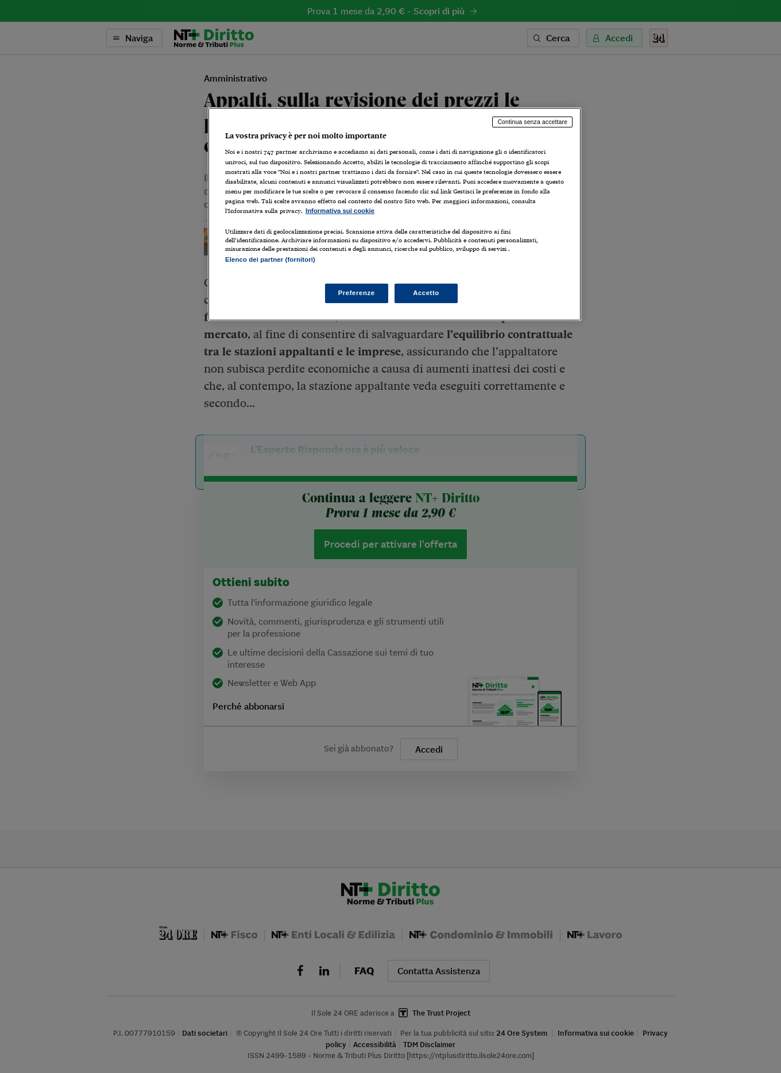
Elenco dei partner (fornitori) (270, 259)
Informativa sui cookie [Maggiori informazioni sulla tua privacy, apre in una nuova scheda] (340, 210)
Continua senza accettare (532, 121)
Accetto (426, 292)
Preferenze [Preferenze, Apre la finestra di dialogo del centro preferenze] (356, 292)
